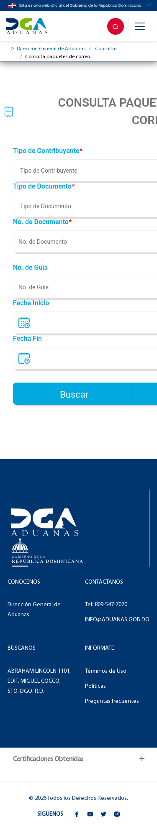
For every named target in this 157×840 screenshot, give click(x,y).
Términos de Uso (105, 671)
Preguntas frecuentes (112, 701)
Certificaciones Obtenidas (48, 759)
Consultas (106, 48)
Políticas (95, 686)
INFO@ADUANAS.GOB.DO (117, 620)
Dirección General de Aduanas (51, 48)
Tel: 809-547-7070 (106, 605)
